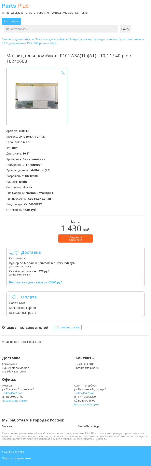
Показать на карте (14, 400)
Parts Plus (15, 5)
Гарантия (43, 12)
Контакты (81, 12)
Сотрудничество (62, 12)
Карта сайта (23, 458)
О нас (5, 12)
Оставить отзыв (67, 327)
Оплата (30, 12)
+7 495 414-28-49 (12, 393)
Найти (125, 29)
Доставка (17, 12)
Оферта (7, 458)
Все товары (11, 21)
